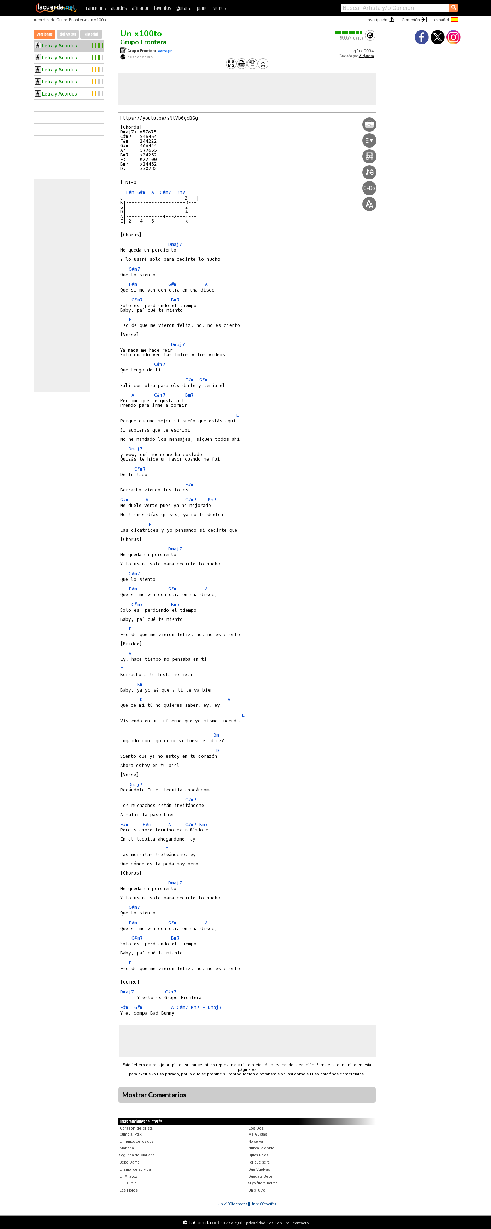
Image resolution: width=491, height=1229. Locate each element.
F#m (130, 192)
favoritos (162, 8)
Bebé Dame (129, 1162)
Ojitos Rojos (258, 1155)
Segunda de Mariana (137, 1155)
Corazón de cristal (137, 1128)
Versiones (44, 34)
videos (219, 8)
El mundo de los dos (136, 1141)
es (271, 1223)
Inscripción (377, 19)
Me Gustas (257, 1134)
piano (202, 8)
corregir (165, 51)
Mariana (126, 1148)
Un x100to (141, 33)
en (279, 1223)
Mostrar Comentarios (154, 1095)
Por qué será (259, 1162)
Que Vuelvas (259, 1169)
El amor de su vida (135, 1169)
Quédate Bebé (260, 1176)
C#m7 (165, 192)
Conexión (411, 19)
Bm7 (181, 192)
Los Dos (256, 1128)
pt (287, 1223)
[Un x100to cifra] (263, 1203)
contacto (301, 1223)
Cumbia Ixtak (130, 1134)
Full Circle (128, 1183)
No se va (255, 1141)
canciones (96, 8)
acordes (119, 8)
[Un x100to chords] (232, 1203)
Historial (91, 34)
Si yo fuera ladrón (262, 1183)
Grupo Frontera (143, 42)
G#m (141, 192)
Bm (140, 684)
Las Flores (128, 1190)
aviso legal (232, 1223)
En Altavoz (128, 1176)
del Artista (68, 34)
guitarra (184, 8)
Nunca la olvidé (261, 1148)
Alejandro (366, 56)
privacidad (255, 1223)
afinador (140, 8)
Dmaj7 (175, 244)
